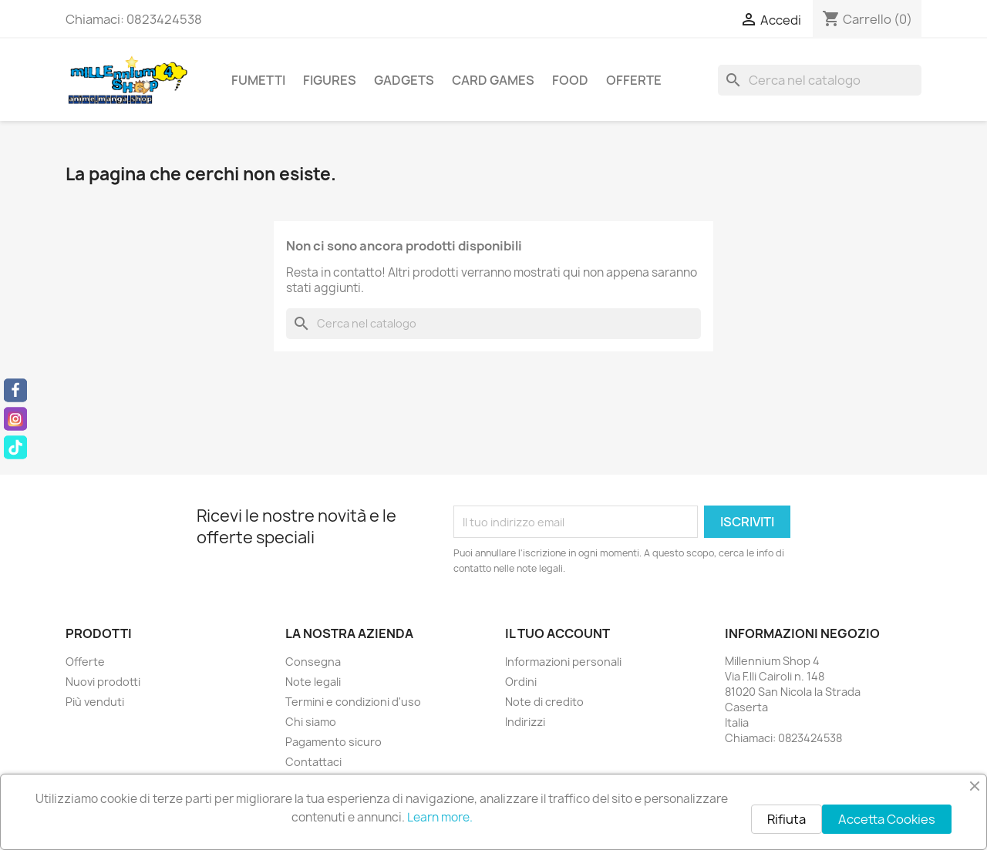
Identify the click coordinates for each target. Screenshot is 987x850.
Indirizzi (525, 721)
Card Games (493, 80)
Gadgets (404, 80)
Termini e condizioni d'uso (353, 701)
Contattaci (313, 761)
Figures (329, 80)
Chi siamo (310, 721)
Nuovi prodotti (103, 681)
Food (570, 80)
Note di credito (544, 701)
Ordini (521, 681)
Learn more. (440, 817)
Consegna (313, 661)
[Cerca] (819, 80)
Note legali (313, 681)
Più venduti (95, 701)
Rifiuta (786, 819)
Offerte (634, 80)
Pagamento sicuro (333, 741)
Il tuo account (557, 633)
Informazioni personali (563, 661)
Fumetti (258, 80)
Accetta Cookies (886, 819)
